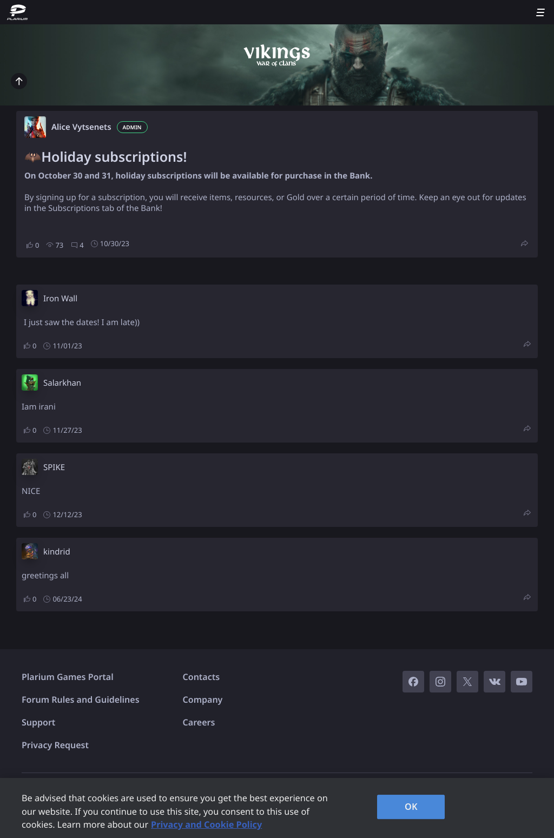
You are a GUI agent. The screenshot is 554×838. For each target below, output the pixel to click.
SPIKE (54, 467)
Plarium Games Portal (68, 677)
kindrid (56, 551)
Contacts (201, 677)
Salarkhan (62, 383)
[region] (277, 808)
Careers (199, 722)
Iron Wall (60, 298)
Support (38, 722)
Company (203, 699)
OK (411, 807)
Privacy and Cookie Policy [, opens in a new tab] (206, 824)
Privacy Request (55, 745)
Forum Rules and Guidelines (81, 699)
